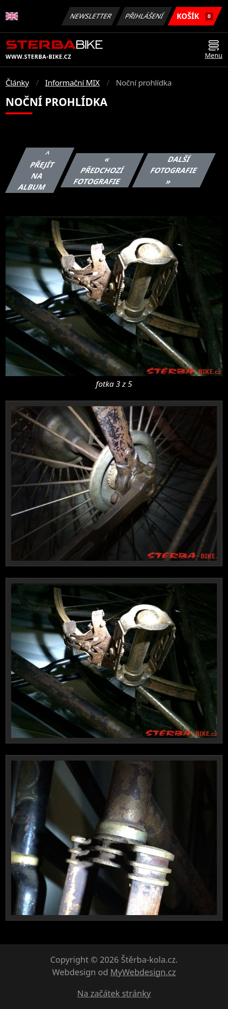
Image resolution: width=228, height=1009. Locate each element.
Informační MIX (72, 82)
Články (17, 82)
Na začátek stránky (114, 993)
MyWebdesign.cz (143, 972)
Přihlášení (144, 16)
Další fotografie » (173, 170)
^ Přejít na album (36, 170)
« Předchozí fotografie (98, 170)
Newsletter (90, 16)
